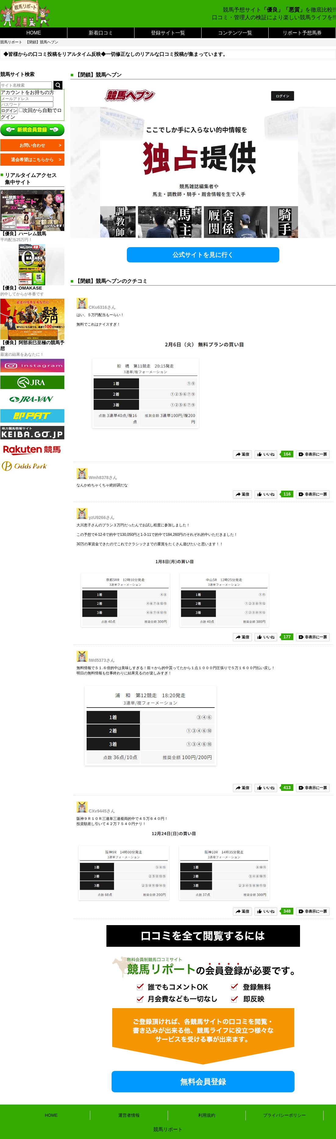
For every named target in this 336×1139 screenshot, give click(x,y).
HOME (34, 32)
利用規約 (206, 1115)
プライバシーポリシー (284, 1115)
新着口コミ (101, 32)
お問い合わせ (32, 145)
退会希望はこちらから (32, 159)
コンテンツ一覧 (235, 32)
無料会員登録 (203, 1081)
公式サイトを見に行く (203, 254)
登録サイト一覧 (168, 32)
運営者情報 (129, 1115)
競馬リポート (11, 42)
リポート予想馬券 (302, 32)
